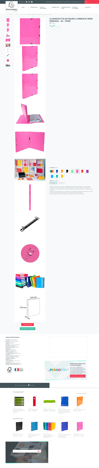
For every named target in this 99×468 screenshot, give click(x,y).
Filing (23, 7)
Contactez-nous (74, 1)
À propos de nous (49, 1)
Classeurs (18, 14)
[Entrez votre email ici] (27, 451)
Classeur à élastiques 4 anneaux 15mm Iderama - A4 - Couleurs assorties (49, 436)
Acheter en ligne (27, 324)
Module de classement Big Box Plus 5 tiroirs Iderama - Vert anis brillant (19, 411)
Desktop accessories (43, 8)
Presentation (55, 7)
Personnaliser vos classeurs (27, 328)
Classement (11, 14)
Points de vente (66, 1)
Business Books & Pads (66, 8)
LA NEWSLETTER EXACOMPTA (27, 448)
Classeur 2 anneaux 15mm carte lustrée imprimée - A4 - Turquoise (34, 436)
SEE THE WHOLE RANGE (81, 393)
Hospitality (88, 7)
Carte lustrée (23, 14)
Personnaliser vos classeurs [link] (78, 376)
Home (7, 14)
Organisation (33, 7)
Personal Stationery (75, 8)
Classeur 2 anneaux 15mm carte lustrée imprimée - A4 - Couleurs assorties (64, 436)
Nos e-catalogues (58, 1)
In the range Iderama (18, 392)
